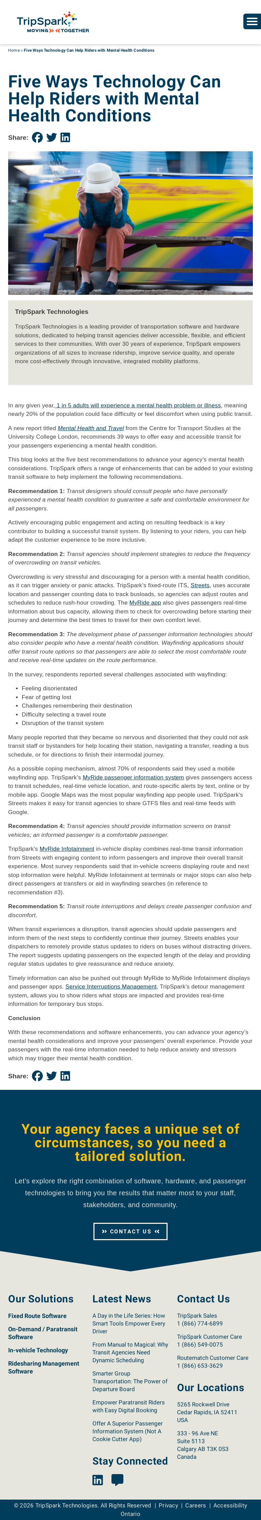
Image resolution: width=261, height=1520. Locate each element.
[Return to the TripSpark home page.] (53, 21)
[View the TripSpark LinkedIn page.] (97, 1481)
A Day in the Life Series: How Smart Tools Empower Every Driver (128, 1323)
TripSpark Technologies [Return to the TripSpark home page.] (66, 1505)
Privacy (168, 1505)
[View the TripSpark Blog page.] (117, 1481)
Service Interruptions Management (111, 986)
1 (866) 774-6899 (200, 1323)
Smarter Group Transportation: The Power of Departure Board (130, 1381)
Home (14, 50)
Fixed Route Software (37, 1315)
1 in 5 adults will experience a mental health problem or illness (138, 405)
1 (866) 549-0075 (200, 1344)
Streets (200, 585)
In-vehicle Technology (38, 1350)
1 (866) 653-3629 (200, 1365)
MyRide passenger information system (133, 777)
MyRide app (145, 602)
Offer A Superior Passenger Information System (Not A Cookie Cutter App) (127, 1431)
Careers (195, 1505)
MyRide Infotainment (67, 849)
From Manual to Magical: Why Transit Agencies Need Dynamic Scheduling (130, 1352)
